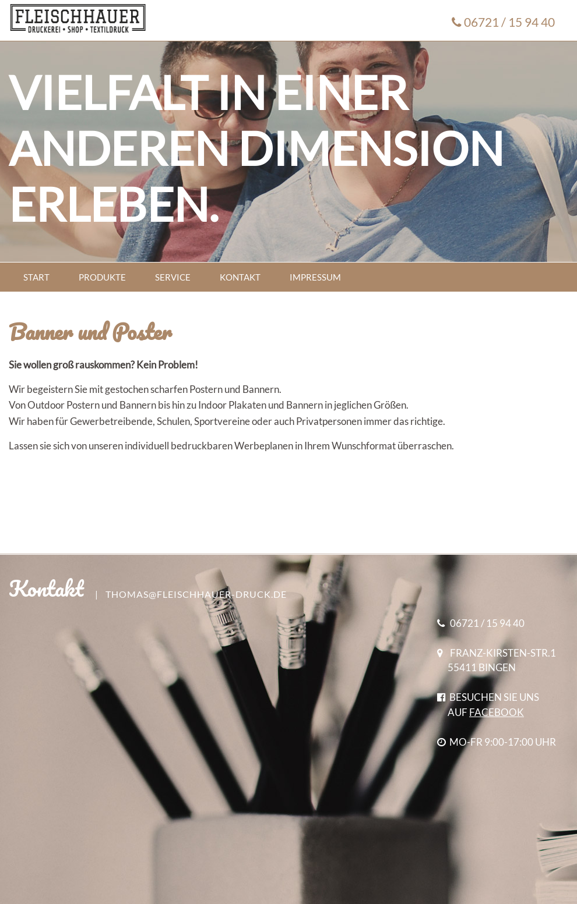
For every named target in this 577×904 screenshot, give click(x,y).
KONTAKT (240, 277)
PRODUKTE (102, 277)
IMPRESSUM (315, 277)
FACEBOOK (496, 712)
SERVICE (173, 277)
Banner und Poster (90, 331)
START (36, 277)
